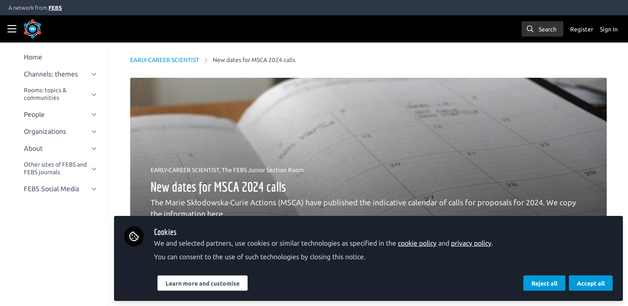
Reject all (544, 283)
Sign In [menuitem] (609, 29)
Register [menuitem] (581, 29)
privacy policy (471, 243)
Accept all (591, 283)
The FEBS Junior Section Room (263, 170)
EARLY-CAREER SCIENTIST (164, 60)
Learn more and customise (203, 283)
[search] (542, 29)
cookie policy (417, 243)
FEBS (55, 8)
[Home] (32, 29)
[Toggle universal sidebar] (12, 29)
